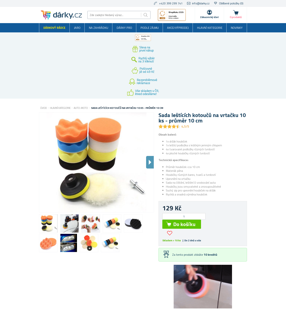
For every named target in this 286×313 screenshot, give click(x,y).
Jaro (77, 27)
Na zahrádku (98, 27)
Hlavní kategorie (209, 27)
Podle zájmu (149, 27)
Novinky (237, 27)
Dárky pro (124, 27)
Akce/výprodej (178, 27)
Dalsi (150, 162)
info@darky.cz (201, 3)
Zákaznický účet (209, 17)
